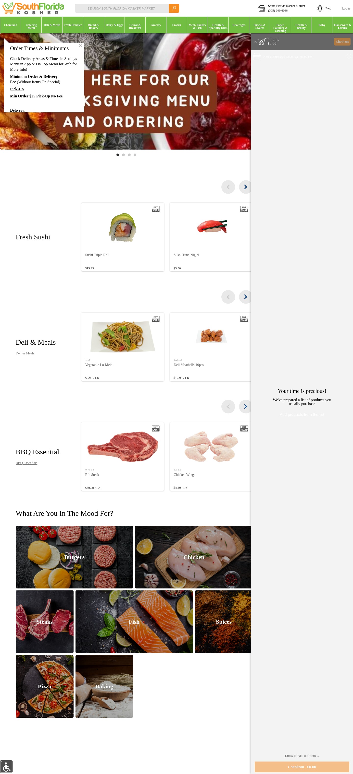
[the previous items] (223, 187)
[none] (123, 237)
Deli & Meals (26, 353)
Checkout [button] (342, 41)
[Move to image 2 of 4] (121, 154)
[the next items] (241, 187)
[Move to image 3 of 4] (127, 154)
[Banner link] (124, 91)
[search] (174, 8)
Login (346, 8)
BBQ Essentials (27, 463)
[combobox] (127, 8)
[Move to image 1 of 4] (115, 154)
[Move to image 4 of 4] (132, 154)
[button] (284, 8)
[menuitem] (10, 25)
